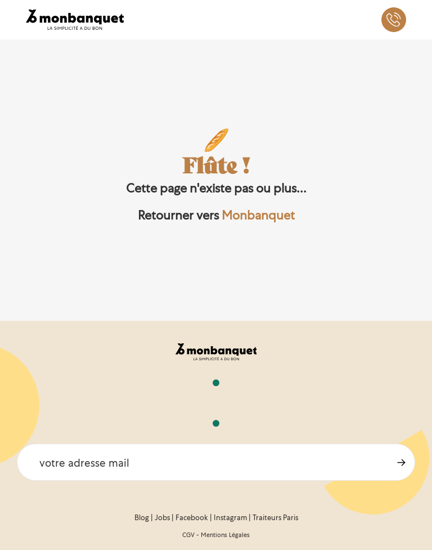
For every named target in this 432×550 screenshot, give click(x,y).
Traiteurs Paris (275, 517)
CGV (188, 535)
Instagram (230, 517)
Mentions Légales (225, 535)
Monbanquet (258, 215)
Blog (141, 517)
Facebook (192, 517)
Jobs (162, 517)
